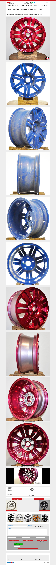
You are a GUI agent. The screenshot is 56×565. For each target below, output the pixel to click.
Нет (36, 526)
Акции (36, 556)
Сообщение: (9, 528)
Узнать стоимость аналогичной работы (17, 499)
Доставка (22, 559)
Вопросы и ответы (37, 559)
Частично (41, 526)
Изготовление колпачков (35, 5)
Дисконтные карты (37, 557)
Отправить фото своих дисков (10, 539)
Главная (8, 8)
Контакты (8, 557)
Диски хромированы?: (30, 525)
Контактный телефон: (39, 536)
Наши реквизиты (9, 556)
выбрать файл (14, 540)
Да (38, 526)
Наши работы (10, 8)
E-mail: (23, 536)
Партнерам (22, 556)
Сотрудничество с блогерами (25, 557)
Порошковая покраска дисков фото (16, 8)
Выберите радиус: (10, 525)
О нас (8, 559)
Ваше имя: (9, 536)
